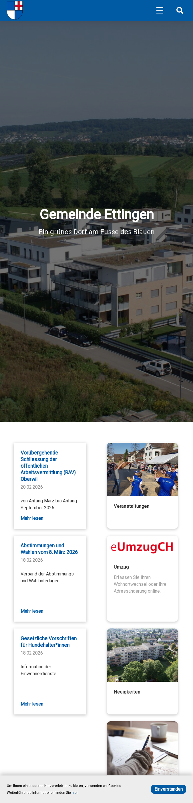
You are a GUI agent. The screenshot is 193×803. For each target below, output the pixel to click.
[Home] (15, 10)
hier (74, 793)
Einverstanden (168, 789)
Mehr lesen (32, 518)
